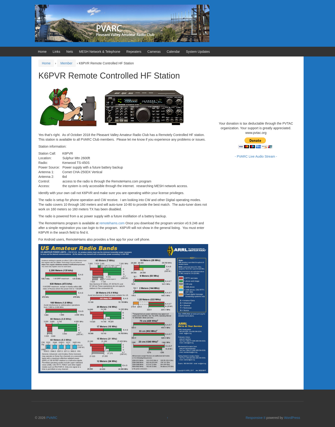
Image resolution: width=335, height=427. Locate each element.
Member (66, 63)
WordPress (292, 418)
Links (56, 51)
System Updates (198, 51)
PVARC (51, 418)
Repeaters (133, 51)
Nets (69, 51)
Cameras (154, 51)
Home (42, 51)
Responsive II (255, 418)
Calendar (173, 51)
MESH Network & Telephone (99, 51)
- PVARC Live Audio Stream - (256, 156)
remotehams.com (111, 223)
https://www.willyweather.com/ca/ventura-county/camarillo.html (253, 114)
